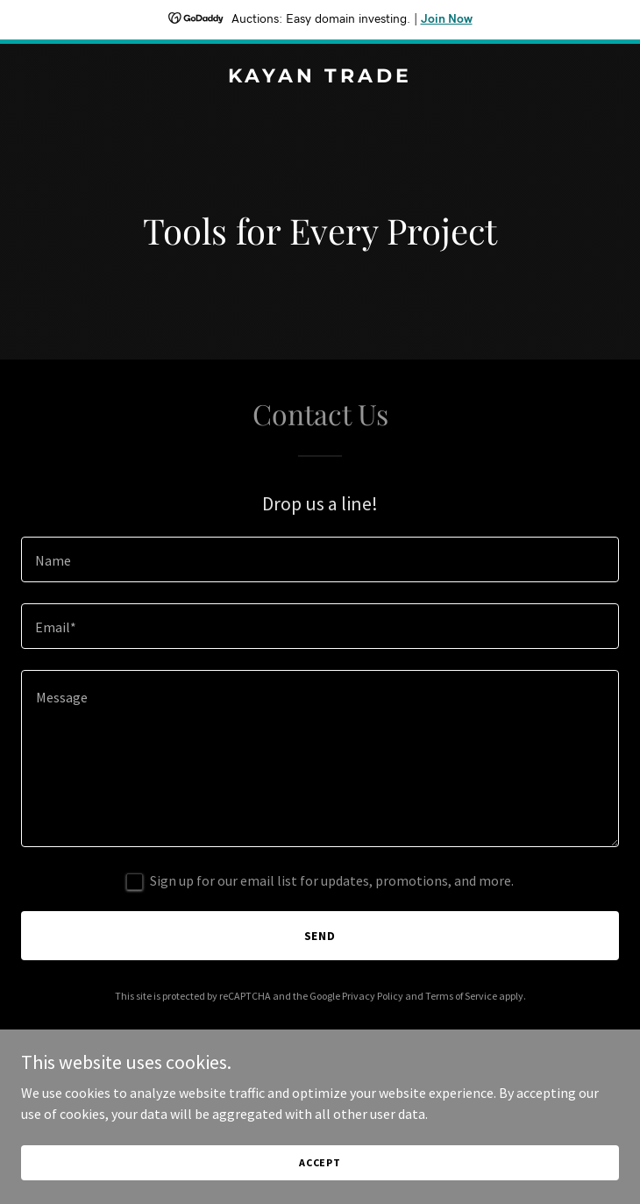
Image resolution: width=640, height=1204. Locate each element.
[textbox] (320, 559)
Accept (320, 1162)
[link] (320, 77)
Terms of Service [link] (461, 995)
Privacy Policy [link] (372, 995)
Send (320, 936)
